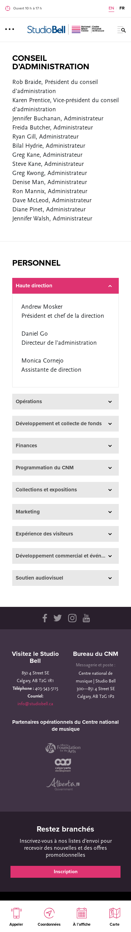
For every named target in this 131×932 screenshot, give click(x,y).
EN (111, 8)
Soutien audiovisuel (64, 578)
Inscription (66, 872)
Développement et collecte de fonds (64, 423)
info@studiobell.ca (35, 704)
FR (122, 8)
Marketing (64, 511)
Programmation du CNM (64, 467)
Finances (64, 445)
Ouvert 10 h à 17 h (27, 8)
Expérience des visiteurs (64, 534)
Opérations (64, 401)
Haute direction (64, 285)
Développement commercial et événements (67, 556)
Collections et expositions (64, 489)
